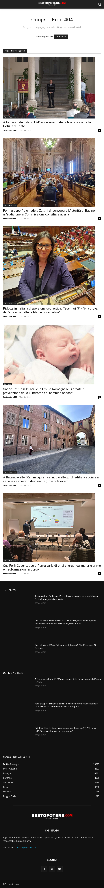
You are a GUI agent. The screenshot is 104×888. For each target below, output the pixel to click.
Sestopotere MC (10, 130)
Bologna (7, 384)
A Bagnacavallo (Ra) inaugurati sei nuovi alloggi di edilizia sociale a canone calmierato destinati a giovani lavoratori (51, 479)
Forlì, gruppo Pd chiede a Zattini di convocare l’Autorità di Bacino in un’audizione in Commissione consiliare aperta (50, 212)
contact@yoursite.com (26, 847)
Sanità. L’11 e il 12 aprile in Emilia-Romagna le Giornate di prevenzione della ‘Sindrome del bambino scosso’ (44, 391)
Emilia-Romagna (10, 117)
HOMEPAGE (61, 37)
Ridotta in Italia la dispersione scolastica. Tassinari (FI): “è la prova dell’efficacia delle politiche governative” (50, 310)
